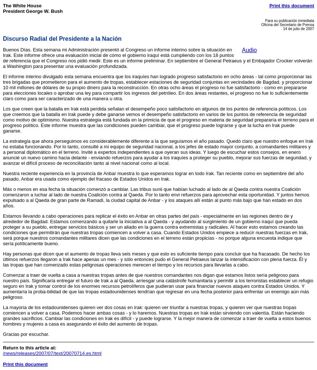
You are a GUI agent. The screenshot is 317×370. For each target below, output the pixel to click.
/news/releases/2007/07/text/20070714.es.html (52, 353)
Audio (249, 50)
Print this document (291, 5)
